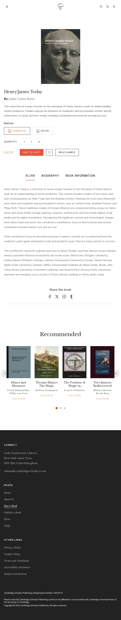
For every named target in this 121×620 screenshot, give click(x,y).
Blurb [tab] (30, 175)
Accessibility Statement (17, 567)
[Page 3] (65, 408)
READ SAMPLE (67, 152)
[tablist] (60, 176)
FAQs (7, 525)
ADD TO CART (31, 152)
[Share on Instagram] (64, 297)
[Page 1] (56, 408)
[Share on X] (57, 297)
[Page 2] (61, 408)
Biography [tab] (50, 175)
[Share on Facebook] (50, 297)
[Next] (116, 373)
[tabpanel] (60, 229)
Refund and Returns (15, 573)
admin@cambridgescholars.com (25, 471)
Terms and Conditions (16, 560)
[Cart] (107, 7)
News (7, 519)
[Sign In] (114, 7)
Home (7, 492)
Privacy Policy (12, 547)
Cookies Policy (12, 554)
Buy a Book (10, 505)
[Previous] (5, 373)
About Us (9, 499)
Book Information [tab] (80, 175)
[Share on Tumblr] (71, 297)
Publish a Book (12, 512)
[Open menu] (7, 7)
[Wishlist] (101, 7)
